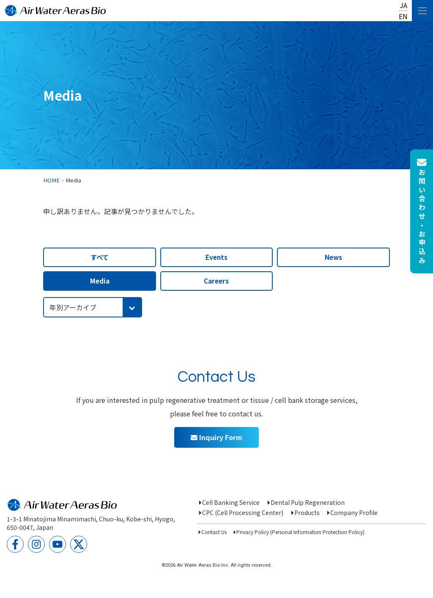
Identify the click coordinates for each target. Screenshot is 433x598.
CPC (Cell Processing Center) (242, 512)
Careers (216, 280)
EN (403, 16)
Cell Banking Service (231, 502)
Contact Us (214, 531)
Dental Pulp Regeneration (308, 502)
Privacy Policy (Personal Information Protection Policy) (300, 531)
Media (100, 280)
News (333, 257)
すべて (99, 257)
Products (307, 512)
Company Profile (354, 512)
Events (216, 257)
